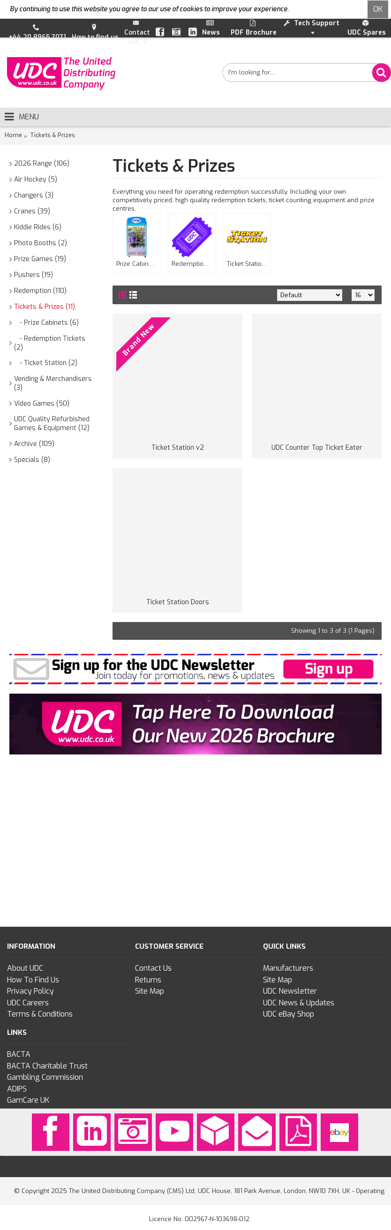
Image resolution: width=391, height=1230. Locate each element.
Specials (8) (32, 459)
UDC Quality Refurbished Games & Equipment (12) (52, 424)
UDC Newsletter (290, 991)
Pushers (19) (33, 275)
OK (378, 9)
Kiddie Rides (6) (37, 227)
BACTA (18, 1054)
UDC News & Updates (298, 1003)
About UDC (25, 968)
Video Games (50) (41, 403)
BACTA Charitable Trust (47, 1066)
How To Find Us (33, 980)
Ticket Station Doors (177, 602)
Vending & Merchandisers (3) (53, 383)
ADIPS (17, 1089)
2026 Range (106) (41, 163)
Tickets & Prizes (52, 135)
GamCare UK (28, 1100)
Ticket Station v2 (177, 447)
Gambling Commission (45, 1077)
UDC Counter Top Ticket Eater (316, 447)
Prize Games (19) (40, 259)
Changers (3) (33, 195)
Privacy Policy (30, 991)
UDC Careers (28, 1003)
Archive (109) (34, 443)
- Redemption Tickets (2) (49, 343)
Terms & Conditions (40, 1014)
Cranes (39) (32, 211)
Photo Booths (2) (40, 243)
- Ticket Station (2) (45, 363)
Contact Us (153, 968)
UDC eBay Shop (288, 1014)
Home (13, 135)
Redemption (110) (40, 290)
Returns (148, 980)
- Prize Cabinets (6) (46, 322)
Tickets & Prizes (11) (44, 306)
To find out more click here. (330, 9)
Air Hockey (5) (35, 179)
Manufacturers (288, 968)
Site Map (149, 991)
